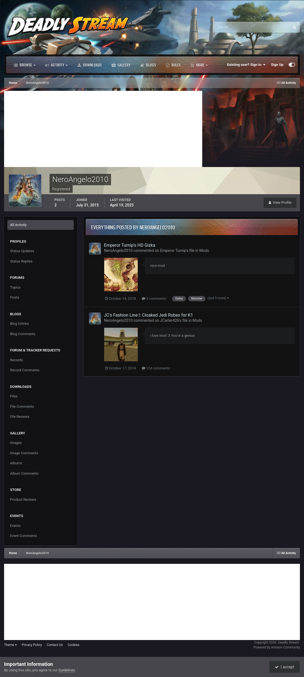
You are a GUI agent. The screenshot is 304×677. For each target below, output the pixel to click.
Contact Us (55, 645)
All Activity (18, 225)
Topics (15, 287)
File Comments (22, 406)
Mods (204, 250)
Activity (56, 65)
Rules (173, 65)
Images (16, 443)
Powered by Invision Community (276, 647)
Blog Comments (22, 334)
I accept (284, 667)
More (199, 65)
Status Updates (22, 251)
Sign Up (277, 65)
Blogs (148, 65)
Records (16, 360)
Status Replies (21, 261)
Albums (16, 463)
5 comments (154, 298)
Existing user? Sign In (246, 65)
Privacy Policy (32, 645)
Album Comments (24, 473)
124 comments (156, 368)
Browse (24, 65)
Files (13, 396)
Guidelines (67, 670)
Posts (14, 297)
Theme (10, 645)
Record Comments (24, 370)
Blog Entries (19, 324)
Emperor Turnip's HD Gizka (129, 245)
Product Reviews (23, 499)
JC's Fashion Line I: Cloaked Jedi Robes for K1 (148, 315)
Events (15, 526)
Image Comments (24, 453)
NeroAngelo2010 (118, 250)
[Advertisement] (103, 129)
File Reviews (19, 417)
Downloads (89, 65)
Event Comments (23, 536)
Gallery (121, 65)
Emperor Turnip (173, 250)
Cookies (73, 645)
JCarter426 (169, 320)
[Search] (234, 27)
